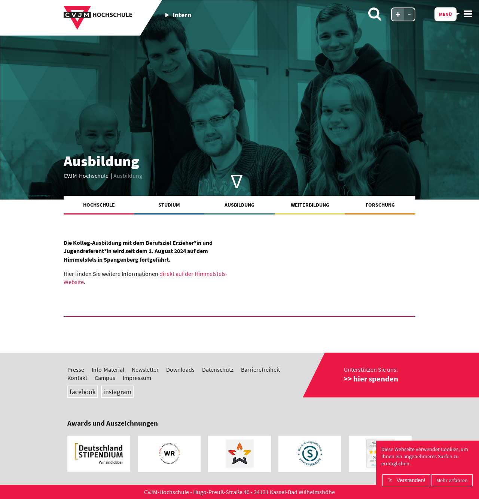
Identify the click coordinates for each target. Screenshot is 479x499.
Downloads (180, 369)
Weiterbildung (310, 204)
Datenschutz (218, 369)
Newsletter (145, 369)
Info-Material (108, 369)
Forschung (380, 204)
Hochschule (99, 204)
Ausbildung (239, 204)
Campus (105, 377)
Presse (75, 369)
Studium (169, 204)
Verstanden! (411, 480)
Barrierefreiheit (260, 369)
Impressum (137, 377)
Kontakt (77, 377)
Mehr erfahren (452, 480)
